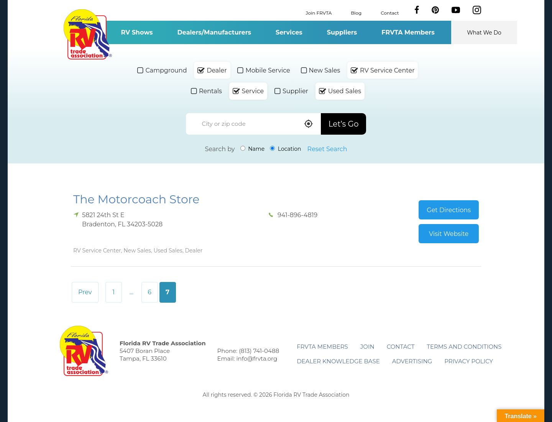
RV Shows (137, 32)
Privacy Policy (468, 361)
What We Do (484, 32)
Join (367, 346)
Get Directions (449, 210)
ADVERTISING (412, 361)
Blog (356, 12)
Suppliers (342, 32)
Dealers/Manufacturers (214, 32)
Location (285, 148)
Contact (390, 12)
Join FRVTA (319, 12)
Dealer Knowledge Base (338, 361)
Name (252, 148)
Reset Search (327, 149)
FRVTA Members (408, 32)
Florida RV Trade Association (87, 34)
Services (289, 32)
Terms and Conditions (464, 346)
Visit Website (448, 233)
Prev (85, 292)
